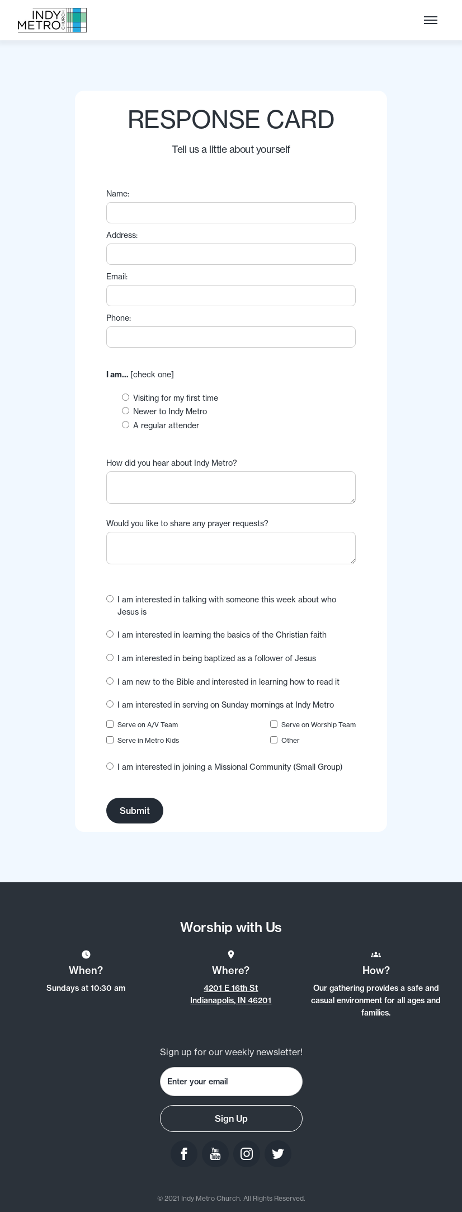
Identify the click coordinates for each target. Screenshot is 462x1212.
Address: (122, 235)
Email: (117, 276)
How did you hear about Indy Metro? (171, 462)
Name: (117, 193)
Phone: (118, 317)
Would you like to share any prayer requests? (187, 523)
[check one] (140, 374)
